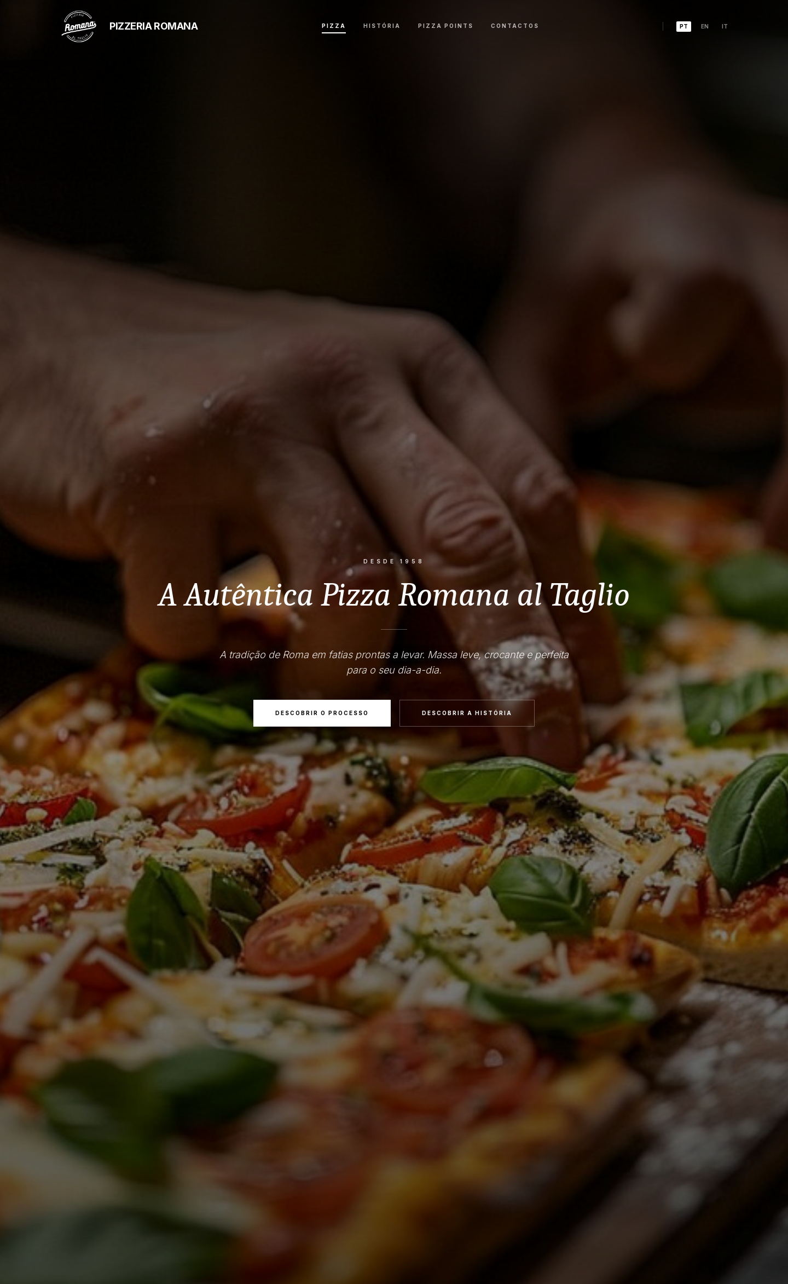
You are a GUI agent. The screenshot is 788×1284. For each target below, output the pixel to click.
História (382, 25)
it (725, 26)
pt (684, 26)
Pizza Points (445, 25)
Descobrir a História (467, 713)
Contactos (515, 25)
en (705, 26)
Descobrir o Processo (322, 713)
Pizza (334, 25)
